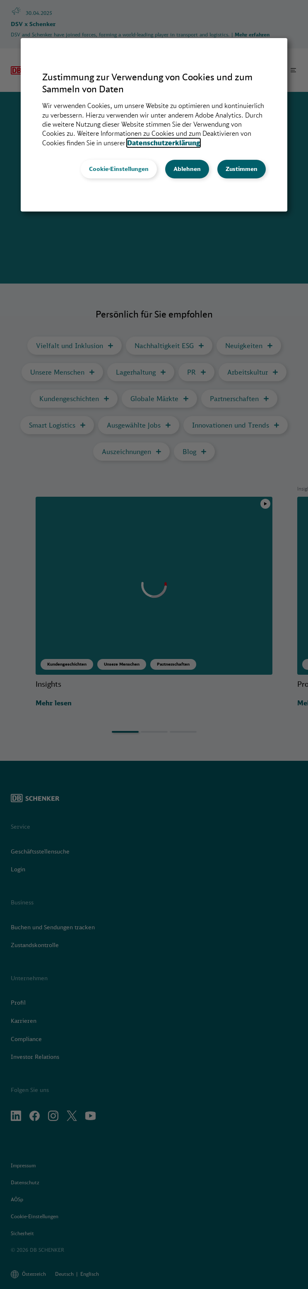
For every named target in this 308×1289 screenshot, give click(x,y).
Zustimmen (241, 169)
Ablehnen (187, 169)
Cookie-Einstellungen (119, 169)
